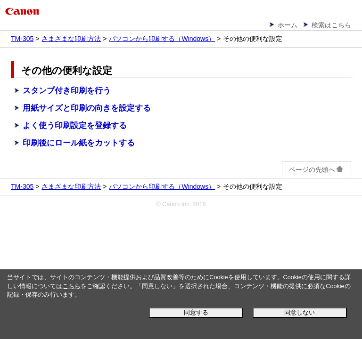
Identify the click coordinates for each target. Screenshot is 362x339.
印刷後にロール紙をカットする (79, 142)
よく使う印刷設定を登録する (75, 125)
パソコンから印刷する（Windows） (162, 38)
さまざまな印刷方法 (71, 38)
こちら (71, 286)
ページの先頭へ (316, 169)
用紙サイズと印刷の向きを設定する (87, 108)
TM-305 (22, 38)
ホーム (287, 25)
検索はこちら (331, 25)
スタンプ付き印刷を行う (67, 90)
